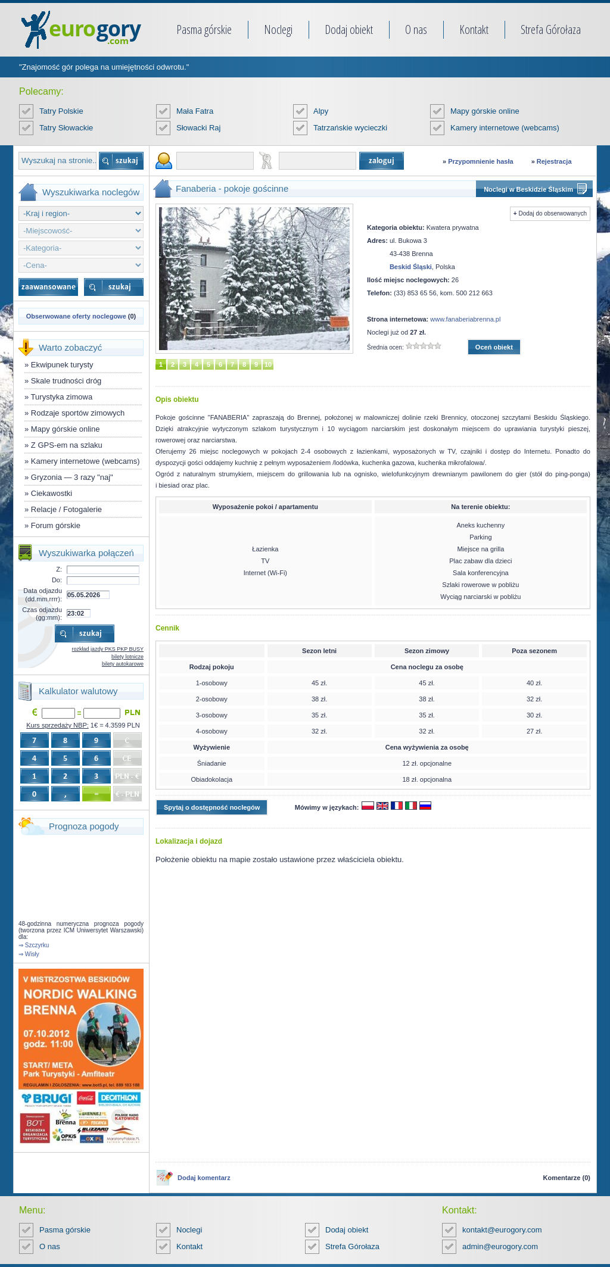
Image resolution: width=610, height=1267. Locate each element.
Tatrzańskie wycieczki (350, 127)
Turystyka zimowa (62, 396)
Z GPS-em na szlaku (66, 445)
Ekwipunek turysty (62, 364)
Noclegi (278, 29)
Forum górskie (55, 525)
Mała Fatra (194, 111)
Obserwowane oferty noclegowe (76, 316)
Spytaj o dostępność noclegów (212, 807)
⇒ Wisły (28, 954)
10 (268, 364)
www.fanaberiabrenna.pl (465, 319)
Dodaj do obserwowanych (552, 213)
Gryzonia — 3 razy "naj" (72, 477)
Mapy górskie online (484, 111)
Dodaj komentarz (204, 1177)
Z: (59, 569)
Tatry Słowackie (66, 127)
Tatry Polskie (61, 111)
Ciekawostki (51, 493)
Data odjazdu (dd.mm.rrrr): (42, 594)
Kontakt (473, 29)
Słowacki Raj (198, 127)
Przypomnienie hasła (480, 161)
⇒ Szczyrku (33, 945)
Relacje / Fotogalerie (66, 509)
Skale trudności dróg (66, 380)
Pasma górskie (204, 29)
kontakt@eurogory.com (502, 1229)
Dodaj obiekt (349, 29)
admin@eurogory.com (500, 1246)
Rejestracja (554, 161)
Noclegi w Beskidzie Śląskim (528, 189)
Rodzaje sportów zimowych (78, 412)
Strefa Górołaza (551, 29)
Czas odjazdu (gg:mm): (42, 613)
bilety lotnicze (127, 657)
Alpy (320, 111)
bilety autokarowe (123, 664)
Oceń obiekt (494, 347)
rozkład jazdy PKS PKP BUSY (108, 649)
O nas (416, 29)
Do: (57, 579)
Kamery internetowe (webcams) (504, 127)
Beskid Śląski (411, 266)
